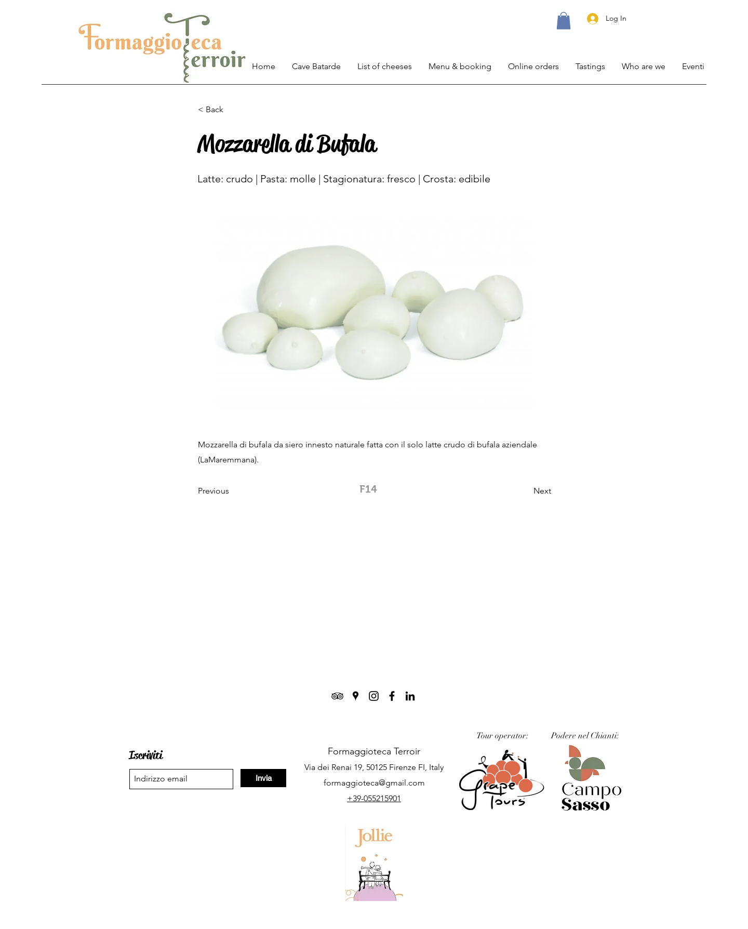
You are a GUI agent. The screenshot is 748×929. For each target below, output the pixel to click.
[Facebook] (391, 695)
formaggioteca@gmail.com (374, 783)
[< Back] (232, 109)
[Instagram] (373, 695)
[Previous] (232, 491)
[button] (563, 20)
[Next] (525, 491)
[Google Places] (355, 695)
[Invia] (263, 778)
